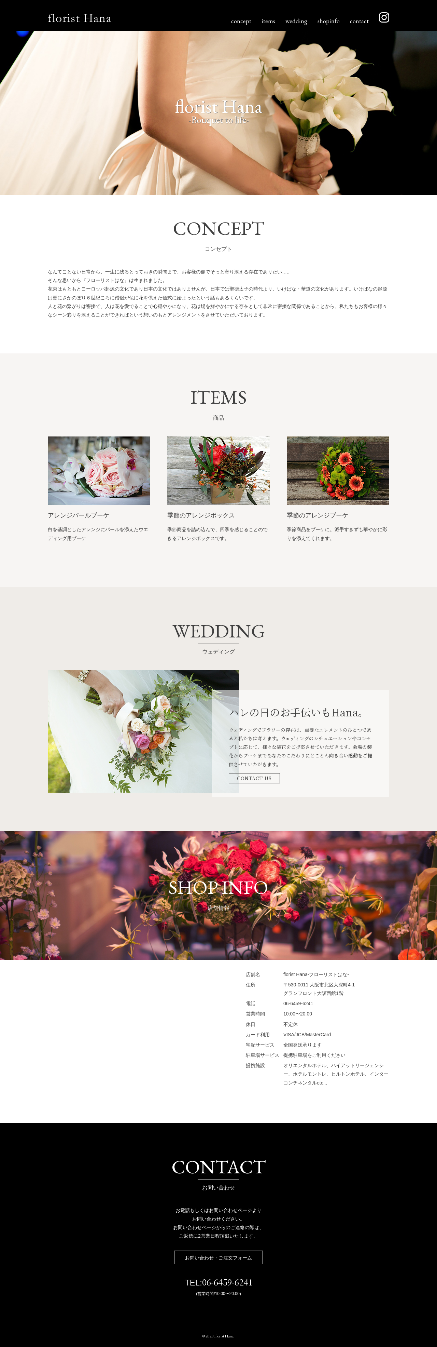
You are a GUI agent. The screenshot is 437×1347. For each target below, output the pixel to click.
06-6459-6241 (227, 1282)
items (268, 21)
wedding (296, 21)
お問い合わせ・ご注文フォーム (218, 1258)
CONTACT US (254, 778)
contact (359, 21)
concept (241, 21)
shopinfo (329, 21)
